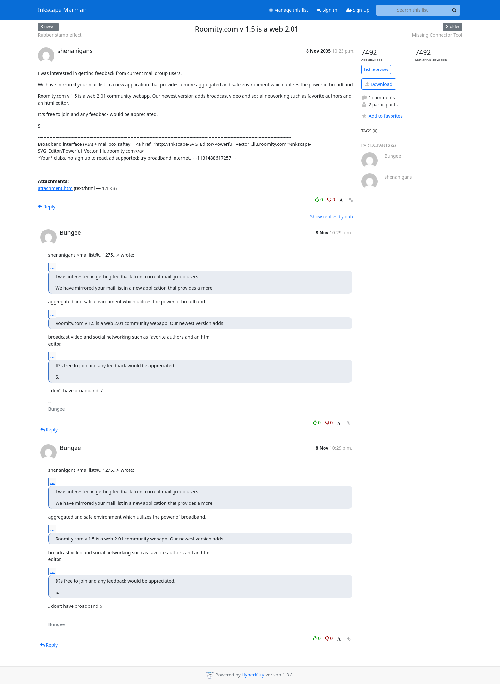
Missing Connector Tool (437, 35)
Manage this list (288, 10)
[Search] (454, 10)
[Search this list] (412, 10)
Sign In (327, 10)
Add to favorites (382, 116)
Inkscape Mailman (62, 10)
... (52, 266)
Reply (47, 206)
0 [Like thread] (319, 200)
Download (378, 84)
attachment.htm (55, 188)
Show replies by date (332, 217)
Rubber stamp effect (60, 35)
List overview (376, 69)
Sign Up (358, 10)
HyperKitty (253, 675)
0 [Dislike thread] (331, 200)
